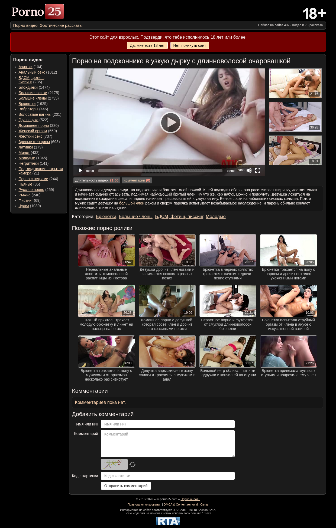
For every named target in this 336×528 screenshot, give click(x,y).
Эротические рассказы (61, 25)
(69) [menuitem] (30, 200)
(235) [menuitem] (32, 79)
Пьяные (26, 184)
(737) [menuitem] (35, 136)
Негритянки (29, 163)
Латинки (26, 147)
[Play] (169, 122)
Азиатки (26, 67)
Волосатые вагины (35, 114)
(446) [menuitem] (33, 109)
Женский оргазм (33, 131)
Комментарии (134, 180)
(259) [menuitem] (36, 189)
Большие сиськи (33, 93)
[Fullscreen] (257, 170)
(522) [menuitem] (34, 120)
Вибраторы (28, 109)
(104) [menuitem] (31, 67)
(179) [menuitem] (31, 147)
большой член (131, 203)
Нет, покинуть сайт (189, 45)
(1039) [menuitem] (30, 206)
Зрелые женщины (34, 142)
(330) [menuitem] (39, 125)
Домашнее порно (34, 125)
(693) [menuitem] (39, 142)
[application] (169, 122)
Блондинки (28, 87)
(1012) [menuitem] (38, 72)
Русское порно (31, 189)
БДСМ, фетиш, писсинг (32, 79)
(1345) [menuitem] (33, 158)
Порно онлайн (190, 499)
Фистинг (26, 200)
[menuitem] (25, 25)
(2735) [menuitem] (39, 98)
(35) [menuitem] (29, 184)
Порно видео (25, 25)
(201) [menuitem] (40, 114)
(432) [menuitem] (29, 152)
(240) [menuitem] (30, 195)
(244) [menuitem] (38, 179)
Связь (204, 504)
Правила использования (144, 504)
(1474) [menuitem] (34, 87)
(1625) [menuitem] (33, 103)
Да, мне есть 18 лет (147, 45)
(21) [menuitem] (41, 171)
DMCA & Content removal (181, 504)
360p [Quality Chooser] (241, 170)
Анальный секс (32, 72)
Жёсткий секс (31, 136)
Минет (24, 152)
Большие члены (33, 98)
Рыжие (25, 195)
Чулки (24, 206)
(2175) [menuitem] (39, 93)
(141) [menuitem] (34, 163)
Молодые (27, 158)
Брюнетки (27, 103)
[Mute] (249, 170)
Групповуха (28, 120)
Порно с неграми (34, 179)
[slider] (160, 170)
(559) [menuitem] (38, 131)
